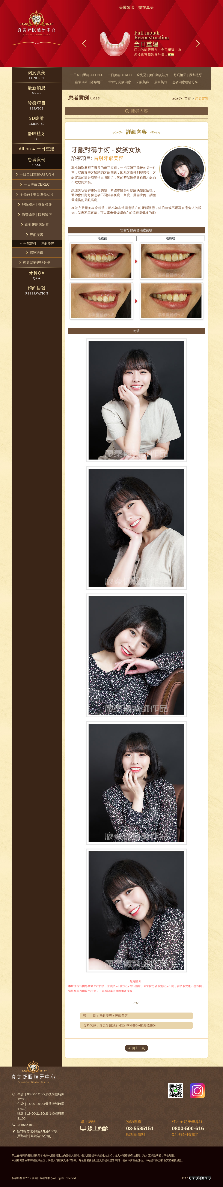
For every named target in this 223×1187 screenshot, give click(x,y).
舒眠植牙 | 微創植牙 (187, 75)
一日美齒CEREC (120, 75)
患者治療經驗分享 (185, 82)
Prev (84, 43)
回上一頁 (136, 1048)
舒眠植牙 (37, 136)
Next (197, 43)
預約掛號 (37, 291)
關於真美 (37, 75)
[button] (37, 174)
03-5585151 (25, 1125)
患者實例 (37, 162)
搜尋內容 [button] (136, 111)
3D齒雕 (37, 121)
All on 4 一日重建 (37, 148)
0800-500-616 (188, 1128)
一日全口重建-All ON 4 (86, 75)
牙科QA (37, 275)
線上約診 (94, 1128)
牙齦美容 (142, 82)
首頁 (187, 98)
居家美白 (160, 82)
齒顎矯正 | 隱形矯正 (89, 82)
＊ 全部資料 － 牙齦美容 (36, 243)
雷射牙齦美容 (108, 158)
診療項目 (37, 106)
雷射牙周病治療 (119, 82)
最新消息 (37, 91)
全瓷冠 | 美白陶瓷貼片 (152, 75)
